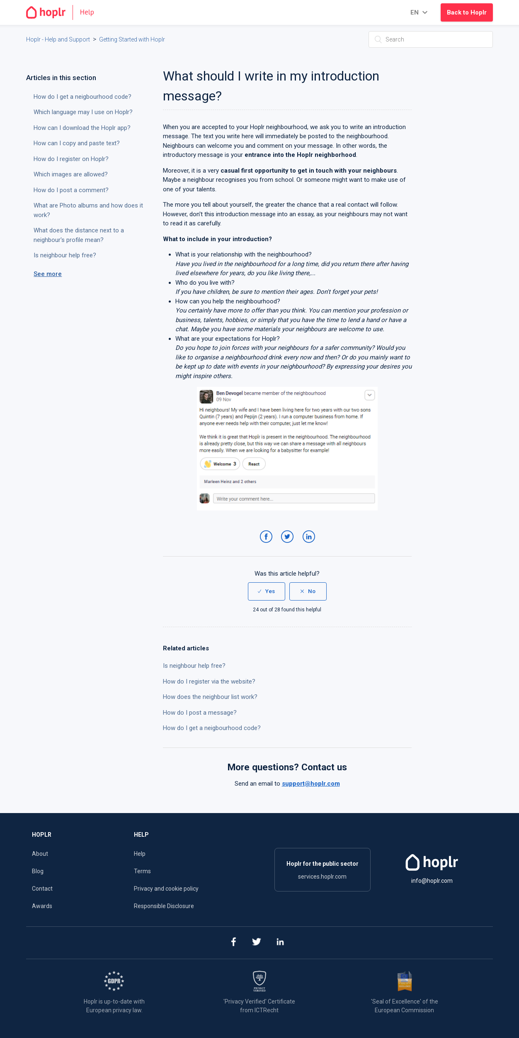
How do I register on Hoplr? (71, 159)
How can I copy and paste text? (77, 143)
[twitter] (256, 943)
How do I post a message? (200, 712)
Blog (38, 871)
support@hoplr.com (311, 783)
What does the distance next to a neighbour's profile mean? (79, 235)
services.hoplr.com (322, 876)
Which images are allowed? (71, 174)
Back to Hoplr (467, 12)
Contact (42, 888)
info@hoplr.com (432, 880)
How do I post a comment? (71, 190)
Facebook (267, 545)
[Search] (431, 39)
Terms (142, 871)
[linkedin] (280, 943)
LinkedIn (310, 545)
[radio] (266, 591)
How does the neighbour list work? (210, 697)
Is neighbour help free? (194, 665)
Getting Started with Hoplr (132, 39)
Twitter (288, 545)
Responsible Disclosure (164, 906)
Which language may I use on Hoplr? (83, 112)
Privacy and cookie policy (166, 888)
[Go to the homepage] (63, 12)
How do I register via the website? (209, 681)
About (40, 853)
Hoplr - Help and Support (58, 39)
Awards (42, 906)
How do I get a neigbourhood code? (212, 728)
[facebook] (233, 943)
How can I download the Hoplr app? (82, 128)
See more (48, 274)
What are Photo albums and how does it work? (88, 210)
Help (140, 853)
